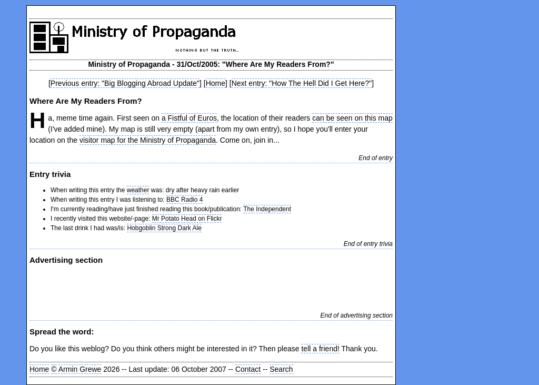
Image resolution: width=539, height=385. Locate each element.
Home (215, 83)
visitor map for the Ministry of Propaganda (147, 140)
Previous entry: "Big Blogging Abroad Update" (125, 83)
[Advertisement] (152, 287)
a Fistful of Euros (189, 118)
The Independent (267, 209)
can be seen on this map (352, 118)
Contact (248, 369)
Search (281, 369)
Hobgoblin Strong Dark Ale (164, 228)
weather (138, 190)
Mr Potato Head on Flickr (187, 218)
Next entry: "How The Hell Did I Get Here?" (302, 83)
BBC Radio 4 (184, 199)
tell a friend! (320, 348)
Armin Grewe (80, 369)
